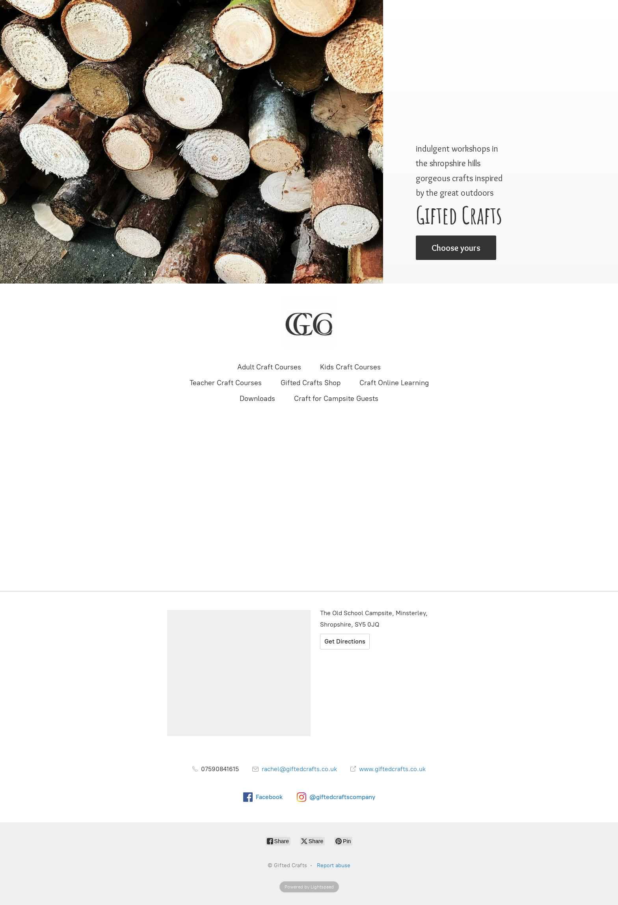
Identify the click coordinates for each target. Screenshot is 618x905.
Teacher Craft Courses (226, 382)
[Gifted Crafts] (309, 322)
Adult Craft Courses (269, 367)
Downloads (257, 398)
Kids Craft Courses (350, 367)
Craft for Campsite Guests (336, 398)
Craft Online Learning (394, 382)
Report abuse (333, 865)
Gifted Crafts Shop (311, 382)
